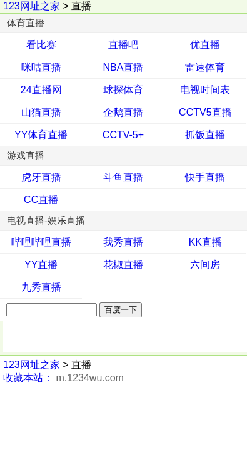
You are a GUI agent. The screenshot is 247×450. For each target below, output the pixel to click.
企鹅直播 (123, 112)
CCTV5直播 (205, 112)
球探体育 (123, 89)
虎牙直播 (41, 177)
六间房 (205, 264)
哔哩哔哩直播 (41, 242)
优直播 (205, 44)
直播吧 (123, 44)
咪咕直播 (41, 67)
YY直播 (41, 264)
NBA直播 (123, 67)
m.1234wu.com (90, 377)
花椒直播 (123, 264)
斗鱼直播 (123, 177)
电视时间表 (205, 89)
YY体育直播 (41, 134)
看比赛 (41, 44)
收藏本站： (28, 377)
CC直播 (41, 199)
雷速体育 (205, 67)
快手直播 (205, 177)
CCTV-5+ (123, 134)
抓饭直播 (205, 134)
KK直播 (205, 242)
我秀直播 (123, 242)
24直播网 (41, 89)
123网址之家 (31, 6)
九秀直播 (41, 287)
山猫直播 (41, 112)
